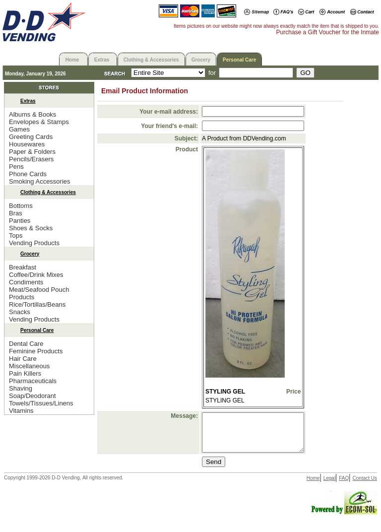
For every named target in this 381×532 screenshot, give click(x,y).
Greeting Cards (31, 136)
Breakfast (22, 267)
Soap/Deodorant (32, 395)
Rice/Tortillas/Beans (37, 304)
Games (19, 129)
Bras (15, 213)
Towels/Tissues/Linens (41, 403)
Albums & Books (32, 114)
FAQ (344, 485)
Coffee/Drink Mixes (36, 274)
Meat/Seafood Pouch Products (39, 293)
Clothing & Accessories (151, 60)
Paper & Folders (32, 151)
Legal (329, 485)
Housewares (27, 144)
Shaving (20, 388)
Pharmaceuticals (33, 381)
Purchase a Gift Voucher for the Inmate (327, 32)
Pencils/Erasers (31, 159)
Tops (15, 235)
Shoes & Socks (31, 228)
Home (72, 60)
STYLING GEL (225, 391)
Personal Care (239, 60)
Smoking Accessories (39, 181)
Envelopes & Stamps (39, 122)
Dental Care (26, 343)
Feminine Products (36, 351)
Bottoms (21, 205)
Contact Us (365, 485)
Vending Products (34, 243)
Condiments (26, 282)
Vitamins (21, 410)
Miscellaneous (29, 366)
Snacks (19, 312)
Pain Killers (25, 373)
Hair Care (23, 358)
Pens (16, 166)
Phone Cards (28, 174)
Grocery (200, 60)
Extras (102, 60)
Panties (19, 220)
